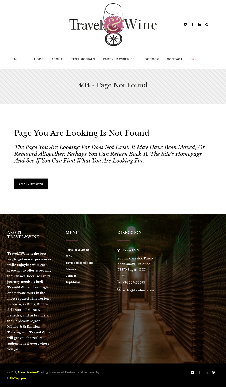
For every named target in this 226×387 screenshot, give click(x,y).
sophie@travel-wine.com (138, 290)
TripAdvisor (73, 282)
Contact (71, 276)
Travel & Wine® (28, 372)
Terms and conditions (79, 263)
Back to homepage (31, 183)
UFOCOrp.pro (16, 378)
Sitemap (71, 269)
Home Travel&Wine (77, 250)
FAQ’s (69, 256)
